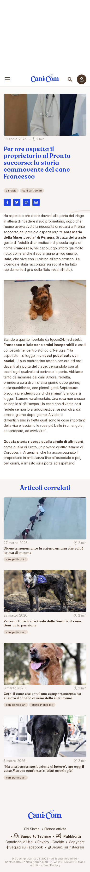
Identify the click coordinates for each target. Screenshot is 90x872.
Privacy (43, 842)
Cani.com (45, 78)
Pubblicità (68, 836)
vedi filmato (61, 269)
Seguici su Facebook (24, 847)
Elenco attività (55, 829)
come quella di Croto (20, 447)
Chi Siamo (32, 829)
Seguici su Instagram (66, 847)
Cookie (58, 842)
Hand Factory (51, 865)
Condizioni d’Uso (19, 842)
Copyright (76, 842)
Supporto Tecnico (32, 836)
